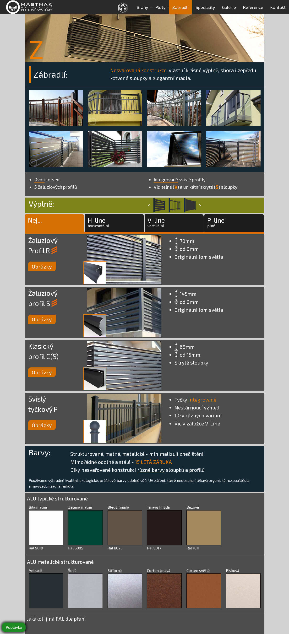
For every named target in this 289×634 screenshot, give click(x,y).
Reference (253, 7)
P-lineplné (215, 222)
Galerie (229, 7)
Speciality (205, 7)
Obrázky (42, 266)
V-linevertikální (156, 222)
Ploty (160, 7)
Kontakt (278, 7)
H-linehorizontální (98, 222)
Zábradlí (180, 7)
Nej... (35, 222)
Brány (142, 7)
